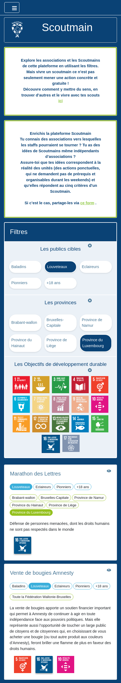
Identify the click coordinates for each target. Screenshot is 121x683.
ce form (87, 203)
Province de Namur (92, 323)
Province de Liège (57, 343)
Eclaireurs (90, 267)
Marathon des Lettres (35, 474)
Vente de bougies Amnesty (42, 573)
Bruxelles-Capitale (55, 323)
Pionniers (19, 283)
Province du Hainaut (21, 343)
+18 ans (53, 283)
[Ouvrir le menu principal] (11, 7)
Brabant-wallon (24, 322)
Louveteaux (57, 267)
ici (60, 101)
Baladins (18, 267)
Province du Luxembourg (93, 343)
